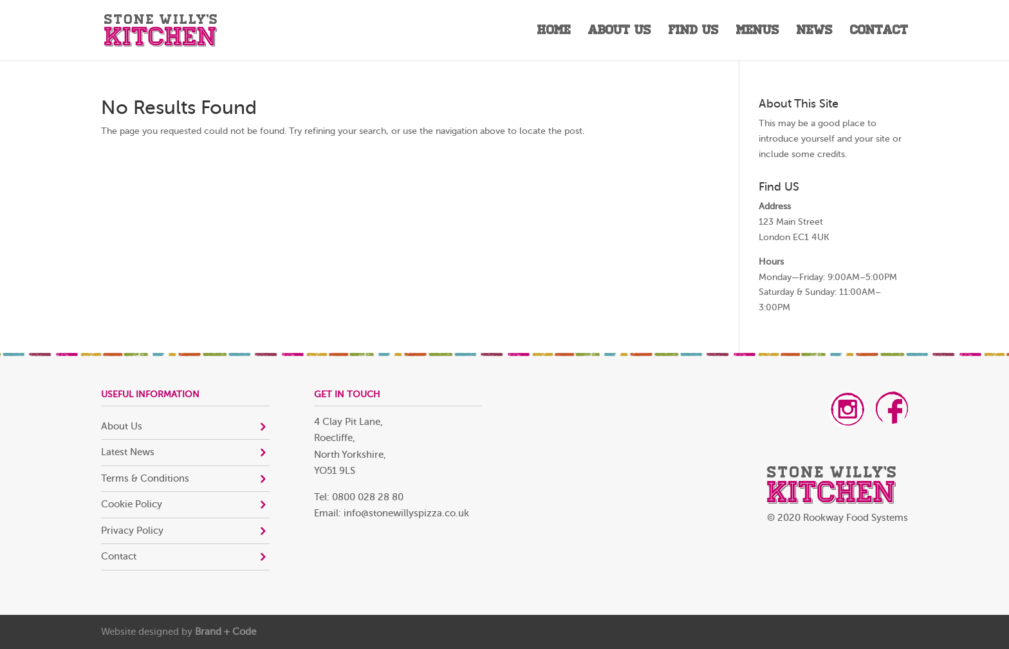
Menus (757, 32)
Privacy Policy (132, 530)
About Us (619, 32)
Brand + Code (225, 631)
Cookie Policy (131, 504)
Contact (879, 32)
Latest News (127, 452)
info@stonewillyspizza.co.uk (406, 513)
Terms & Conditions (145, 478)
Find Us (694, 32)
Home (554, 32)
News (815, 32)
